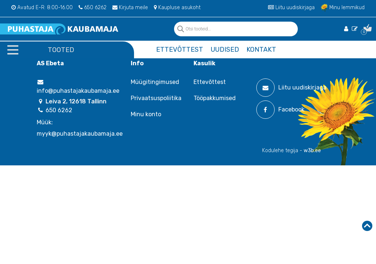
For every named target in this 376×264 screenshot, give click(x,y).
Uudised (225, 49)
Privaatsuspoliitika (156, 98)
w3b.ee (312, 150)
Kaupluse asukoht (177, 7)
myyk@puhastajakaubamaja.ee (80, 133)
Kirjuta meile (130, 7)
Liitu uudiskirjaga (291, 7)
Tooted (61, 50)
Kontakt (261, 49)
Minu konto (146, 114)
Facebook (280, 109)
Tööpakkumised (215, 98)
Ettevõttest (179, 49)
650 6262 (92, 7)
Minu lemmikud (343, 7)
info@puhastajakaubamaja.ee (78, 86)
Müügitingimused (155, 81)
